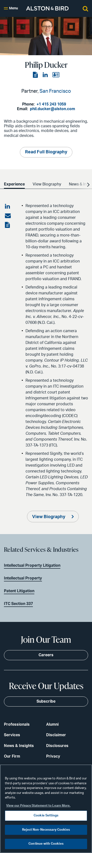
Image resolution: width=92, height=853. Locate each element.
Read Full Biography (46, 152)
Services (12, 735)
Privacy (53, 756)
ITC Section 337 (18, 604)
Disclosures (57, 746)
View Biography (49, 517)
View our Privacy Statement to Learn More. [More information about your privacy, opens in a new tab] (38, 805)
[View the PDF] (36, 75)
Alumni (52, 724)
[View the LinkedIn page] (46, 75)
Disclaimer (56, 735)
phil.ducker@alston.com (52, 109)
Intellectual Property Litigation (32, 565)
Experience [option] (14, 184)
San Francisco (55, 91)
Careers (46, 655)
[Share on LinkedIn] (8, 207)
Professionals (17, 724)
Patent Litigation (19, 591)
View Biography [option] (47, 184)
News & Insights (19, 746)
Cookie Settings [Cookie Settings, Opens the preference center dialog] (46, 815)
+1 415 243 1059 (51, 104)
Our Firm (12, 756)
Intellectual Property (23, 578)
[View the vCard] (56, 75)
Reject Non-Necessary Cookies (46, 829)
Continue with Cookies (46, 843)
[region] (46, 808)
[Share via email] (8, 216)
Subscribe (46, 701)
